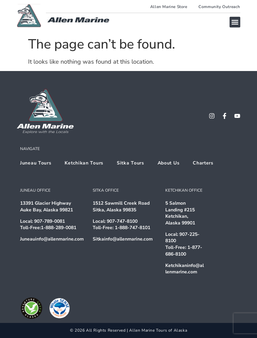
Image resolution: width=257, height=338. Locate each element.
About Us (169, 163)
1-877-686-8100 (183, 250)
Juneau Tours (35, 163)
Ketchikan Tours (84, 163)
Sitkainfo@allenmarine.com (123, 239)
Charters (203, 163)
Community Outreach (219, 6)
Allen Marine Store (168, 6)
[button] (235, 22)
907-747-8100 (122, 221)
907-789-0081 (49, 221)
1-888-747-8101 (132, 227)
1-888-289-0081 (58, 227)
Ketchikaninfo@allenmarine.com (184, 268)
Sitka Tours (130, 163)
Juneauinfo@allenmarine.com (52, 239)
